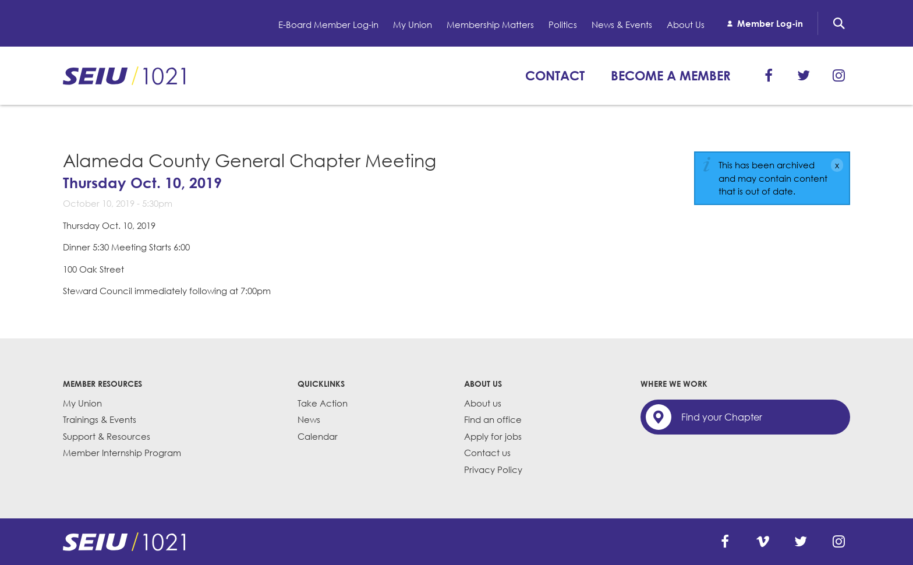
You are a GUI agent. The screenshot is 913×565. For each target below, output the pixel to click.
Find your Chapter (721, 417)
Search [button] (839, 23)
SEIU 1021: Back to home (124, 76)
